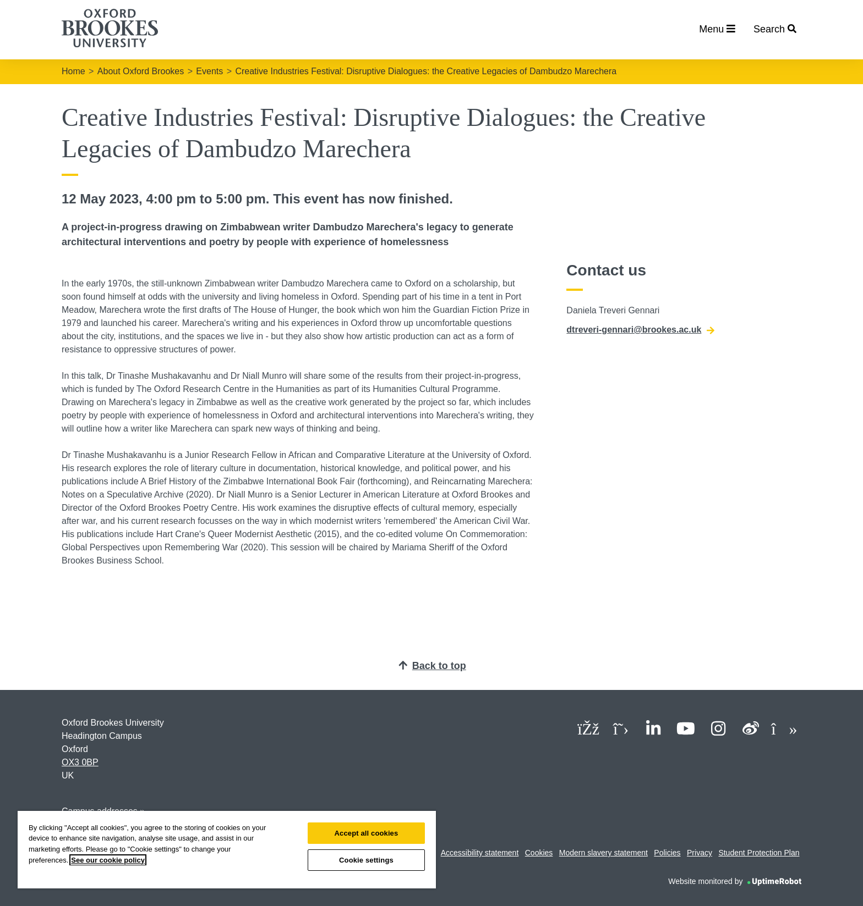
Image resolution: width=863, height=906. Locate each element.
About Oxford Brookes (140, 71)
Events (209, 71)
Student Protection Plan (758, 852)
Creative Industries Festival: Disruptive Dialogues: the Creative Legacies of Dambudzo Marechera (425, 71)
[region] (227, 849)
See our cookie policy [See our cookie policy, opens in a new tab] (108, 860)
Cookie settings (366, 860)
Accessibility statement (480, 852)
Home (73, 71)
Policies (667, 852)
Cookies (539, 852)
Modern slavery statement (603, 852)
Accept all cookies (366, 833)
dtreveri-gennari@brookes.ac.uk (640, 330)
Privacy (699, 852)
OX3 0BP (80, 762)
